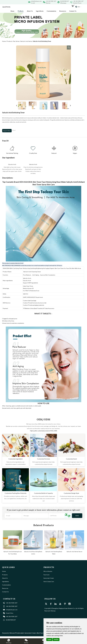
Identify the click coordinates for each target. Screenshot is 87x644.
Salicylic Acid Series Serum (74, 551)
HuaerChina (9, 613)
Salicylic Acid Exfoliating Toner (42, 41)
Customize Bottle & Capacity (43, 493)
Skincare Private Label (16, 633)
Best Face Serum (42, 633)
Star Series (16, 41)
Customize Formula (43, 459)
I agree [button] (49, 639)
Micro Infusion (48, 571)
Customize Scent (71, 459)
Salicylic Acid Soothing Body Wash (53, 553)
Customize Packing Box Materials (15, 493)
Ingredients (40, 11)
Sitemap (53, 611)
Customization (51, 11)
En (78, 7)
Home (12, 11)
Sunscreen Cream (49, 578)
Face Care (46, 574)
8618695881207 (64, 1)
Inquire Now (7, 130)
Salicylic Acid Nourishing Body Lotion (33, 553)
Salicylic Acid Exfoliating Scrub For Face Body (12, 553)
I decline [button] (56, 639)
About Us (30, 11)
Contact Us (72, 11)
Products (20, 11)
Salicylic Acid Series (26, 41)
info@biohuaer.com (36, 1)
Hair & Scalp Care (49, 581)
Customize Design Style (71, 493)
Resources (62, 11)
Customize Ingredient (15, 459)
